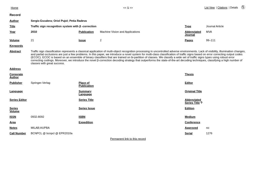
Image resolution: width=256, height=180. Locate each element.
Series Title (86, 99)
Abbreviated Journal (193, 33)
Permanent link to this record (128, 138)
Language (16, 91)
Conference (192, 122)
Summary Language (85, 93)
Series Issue (87, 108)
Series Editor (18, 99)
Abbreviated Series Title (193, 101)
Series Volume (15, 110)
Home (14, 7)
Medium (190, 116)
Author (14, 20)
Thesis (189, 74)
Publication (86, 31)
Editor (189, 82)
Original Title (193, 91)
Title (12, 26)
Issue (82, 40)
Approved (191, 127)
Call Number (18, 133)
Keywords (16, 45)
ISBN (82, 116)
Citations (223, 7)
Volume (15, 40)
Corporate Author (16, 76)
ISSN (13, 116)
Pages (189, 40)
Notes (13, 127)
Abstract (15, 51)
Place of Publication (86, 84)
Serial (188, 133)
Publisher (16, 82)
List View (209, 7)
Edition (189, 108)
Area (13, 122)
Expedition (86, 122)
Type (188, 26)
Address (15, 68)
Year (13, 31)
